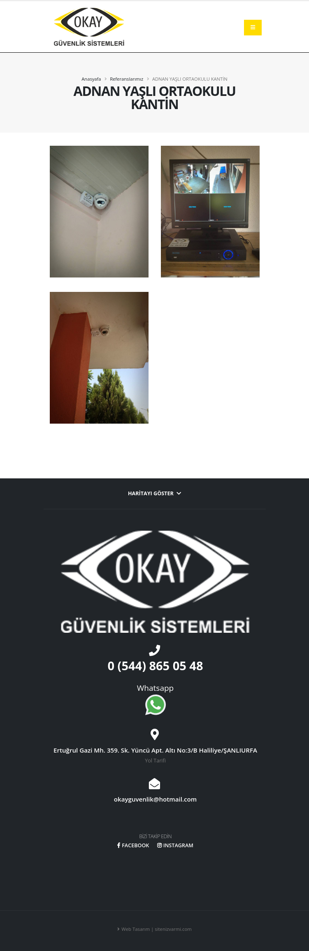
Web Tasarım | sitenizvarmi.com (156, 929)
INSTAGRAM (175, 845)
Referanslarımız (126, 79)
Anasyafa (91, 79)
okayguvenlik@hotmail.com (155, 799)
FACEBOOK (133, 845)
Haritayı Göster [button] (154, 493)
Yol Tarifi (155, 760)
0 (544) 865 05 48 (155, 665)
